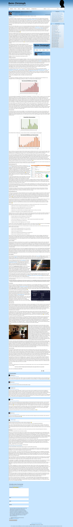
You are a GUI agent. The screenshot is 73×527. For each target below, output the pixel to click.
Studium (53, 20)
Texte (15, 8)
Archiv (45, 8)
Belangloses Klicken (55, 27)
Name (10, 497)
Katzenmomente (54, 18)
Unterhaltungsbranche (54, 21)
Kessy (57, 18)
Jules (57, 17)
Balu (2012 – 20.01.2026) (56, 42)
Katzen (60, 17)
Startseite (11, 8)
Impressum (33, 523)
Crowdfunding (57, 14)
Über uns (28, 8)
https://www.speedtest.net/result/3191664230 (15, 445)
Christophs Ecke (34, 8)
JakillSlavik (12, 419)
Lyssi (58, 18)
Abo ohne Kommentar (15, 518)
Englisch (53, 15)
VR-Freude (54, 30)
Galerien (23, 8)
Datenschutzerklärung (38, 523)
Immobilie (55, 17)
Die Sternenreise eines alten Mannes (57, 36)
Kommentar (11, 487)
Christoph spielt (54, 14)
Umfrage (57, 20)
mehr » (20, 487)
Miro (62, 18)
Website (10, 504)
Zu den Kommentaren (47, 14)
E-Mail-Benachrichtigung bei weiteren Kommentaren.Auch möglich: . (16, 518)
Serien (19, 8)
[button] (41, 370)
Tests (55, 20)
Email (10, 501)
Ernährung (55, 15)
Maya (60, 18)
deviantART (61, 14)
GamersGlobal (59, 15)
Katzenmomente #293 (55, 39)
